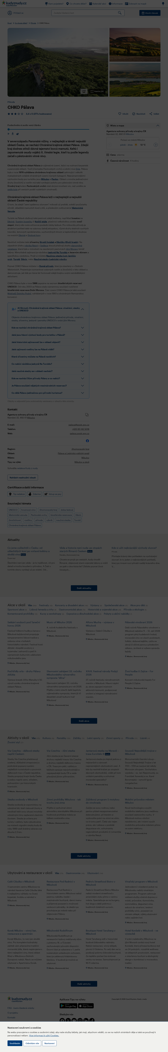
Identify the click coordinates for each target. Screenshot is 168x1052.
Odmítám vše (32, 1043)
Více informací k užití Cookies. (44, 1035)
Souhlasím (15, 1043)
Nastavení (49, 1043)
